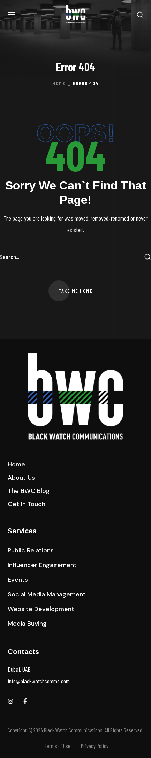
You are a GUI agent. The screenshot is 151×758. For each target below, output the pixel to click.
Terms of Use (57, 745)
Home (58, 83)
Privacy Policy (94, 745)
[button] (139, 14)
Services (22, 531)
